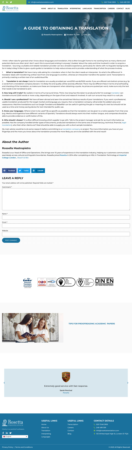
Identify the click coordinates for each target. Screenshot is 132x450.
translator (115, 93)
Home (43, 8)
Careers (111, 8)
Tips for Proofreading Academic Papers (92, 324)
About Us (52, 8)
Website (5, 231)
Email (4, 222)
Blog (128, 8)
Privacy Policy (7, 447)
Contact (120, 8)
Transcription (100, 8)
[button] (9, 170)
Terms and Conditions (24, 447)
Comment (7, 187)
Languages (87, 8)
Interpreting (75, 8)
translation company (71, 129)
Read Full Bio (22, 158)
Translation (62, 8)
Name (5, 214)
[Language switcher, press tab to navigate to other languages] (15, 436)
